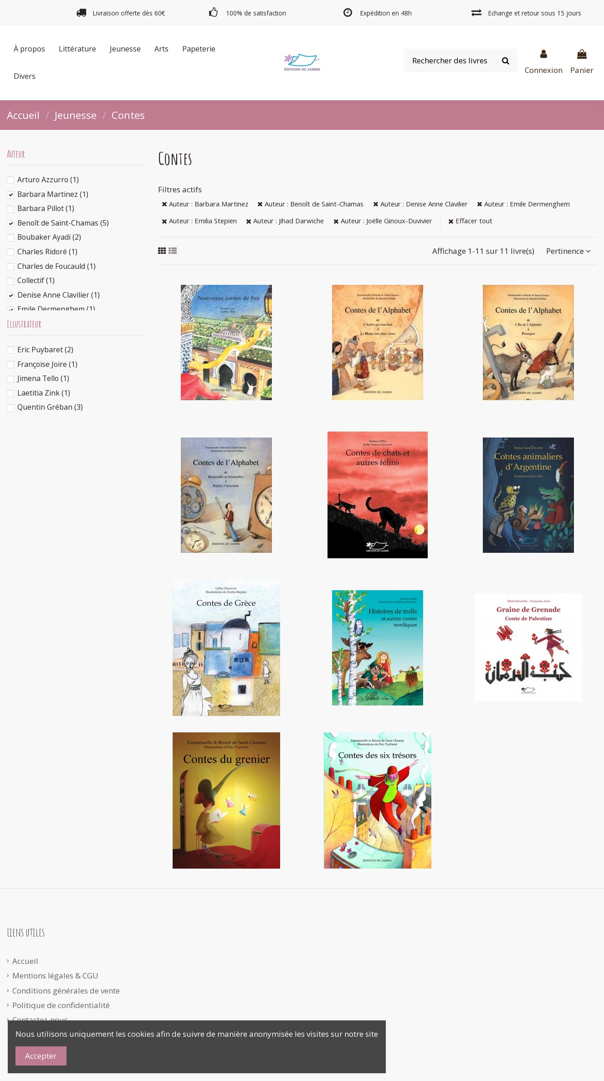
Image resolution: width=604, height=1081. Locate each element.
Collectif (36, 280)
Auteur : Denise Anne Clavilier (420, 203)
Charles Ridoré (47, 252)
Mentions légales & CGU (55, 975)
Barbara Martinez (52, 194)
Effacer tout (470, 220)
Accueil (25, 961)
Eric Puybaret (45, 350)
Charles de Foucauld (56, 266)
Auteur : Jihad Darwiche (285, 220)
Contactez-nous (40, 1019)
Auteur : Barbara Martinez (205, 203)
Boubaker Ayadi (49, 237)
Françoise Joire (47, 364)
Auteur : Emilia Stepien (199, 220)
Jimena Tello (43, 378)
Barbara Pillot (45, 208)
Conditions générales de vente (66, 990)
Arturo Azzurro (48, 180)
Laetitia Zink (43, 393)
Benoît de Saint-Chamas (63, 223)
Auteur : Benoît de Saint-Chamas (310, 203)
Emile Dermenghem (56, 309)
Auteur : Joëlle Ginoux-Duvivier (382, 220)
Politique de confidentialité (61, 1005)
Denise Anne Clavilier (58, 295)
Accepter (40, 1055)
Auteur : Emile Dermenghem (523, 203)
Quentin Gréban (50, 407)
